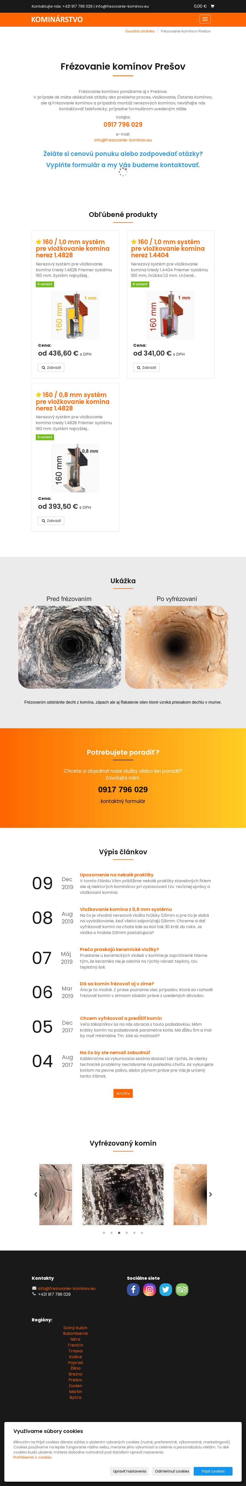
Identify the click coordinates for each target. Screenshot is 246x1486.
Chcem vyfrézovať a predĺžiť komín (121, 1018)
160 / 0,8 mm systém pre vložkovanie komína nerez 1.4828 (73, 402)
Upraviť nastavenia (129, 1471)
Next (210, 1194)
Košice (75, 1357)
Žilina (75, 1368)
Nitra (75, 1339)
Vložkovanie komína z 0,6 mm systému (126, 909)
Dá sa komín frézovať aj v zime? (117, 984)
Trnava (75, 1351)
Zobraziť (51, 367)
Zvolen (75, 1386)
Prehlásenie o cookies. (32, 1457)
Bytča (75, 1397)
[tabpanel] (123, 1194)
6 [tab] (142, 1234)
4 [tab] (126, 1234)
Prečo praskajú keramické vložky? (119, 949)
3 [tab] (119, 1234)
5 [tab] (134, 1234)
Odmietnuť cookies (172, 1471)
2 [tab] (111, 1234)
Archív (123, 1093)
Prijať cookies (213, 1471)
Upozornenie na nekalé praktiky (117, 875)
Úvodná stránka (140, 31)
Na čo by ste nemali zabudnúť (115, 1052)
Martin (75, 1392)
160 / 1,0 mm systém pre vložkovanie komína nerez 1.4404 (168, 249)
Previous (35, 1194)
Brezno (76, 1374)
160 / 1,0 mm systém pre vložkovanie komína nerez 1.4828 (73, 249)
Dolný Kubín (75, 1328)
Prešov (75, 1380)
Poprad (75, 1363)
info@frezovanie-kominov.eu (122, 6)
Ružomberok (75, 1333)
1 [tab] (104, 1234)
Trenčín (75, 1345)
